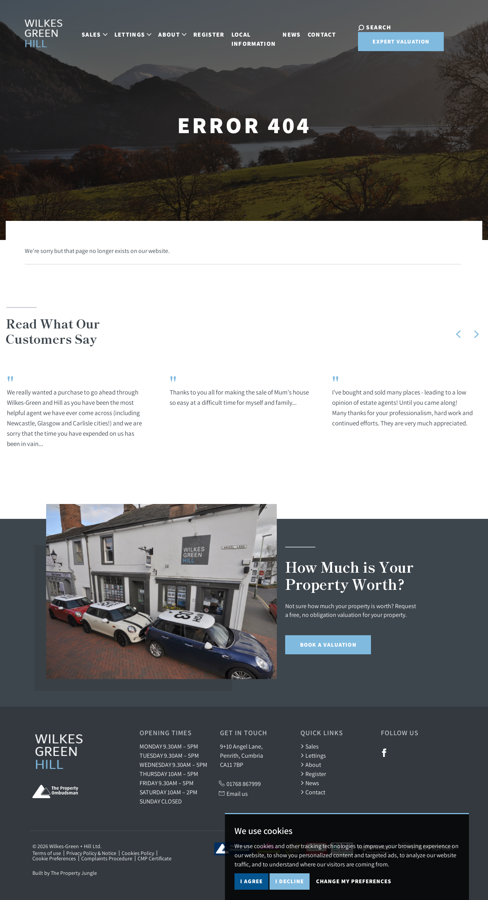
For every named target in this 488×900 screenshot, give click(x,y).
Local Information (247, 38)
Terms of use (46, 853)
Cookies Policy (138, 853)
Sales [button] (88, 33)
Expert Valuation (390, 43)
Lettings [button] (126, 33)
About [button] (165, 33)
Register (202, 33)
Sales (309, 746)
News (285, 33)
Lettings (313, 755)
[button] (458, 334)
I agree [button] (251, 883)
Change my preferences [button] (353, 883)
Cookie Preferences (54, 858)
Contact (315, 33)
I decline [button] (289, 883)
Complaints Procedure (106, 858)
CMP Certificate (155, 858)
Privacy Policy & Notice (91, 853)
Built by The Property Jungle (64, 872)
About (310, 764)
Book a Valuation (328, 644)
